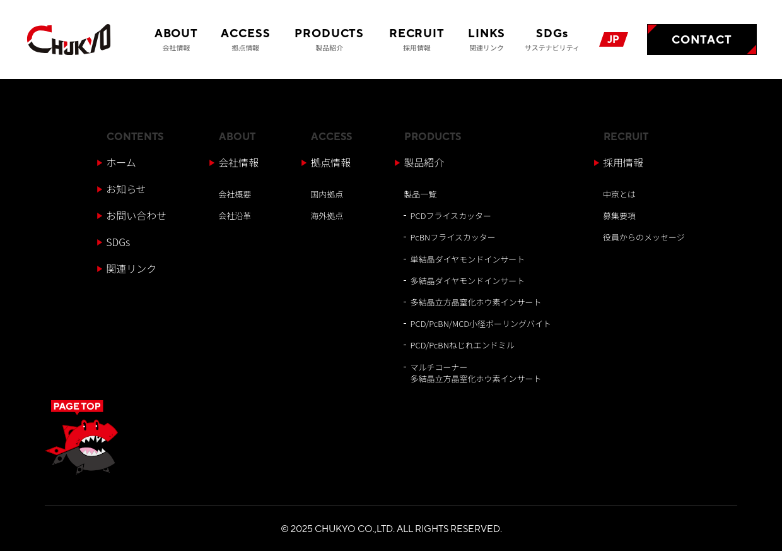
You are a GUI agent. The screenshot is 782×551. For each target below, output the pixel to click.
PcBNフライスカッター (453, 237)
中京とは (619, 194)
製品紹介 (424, 162)
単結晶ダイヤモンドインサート (468, 259)
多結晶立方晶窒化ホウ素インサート (476, 302)
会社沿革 (234, 216)
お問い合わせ (136, 215)
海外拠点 (326, 216)
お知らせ (126, 188)
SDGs (118, 241)
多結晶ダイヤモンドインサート (468, 281)
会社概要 (234, 194)
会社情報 (238, 162)
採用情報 (623, 162)
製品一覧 (420, 194)
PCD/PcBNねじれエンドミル (463, 345)
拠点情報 (330, 162)
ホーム (121, 162)
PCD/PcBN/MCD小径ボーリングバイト (481, 323)
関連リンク (131, 268)
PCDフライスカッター (451, 216)
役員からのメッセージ (644, 237)
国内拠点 (326, 194)
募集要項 (619, 216)
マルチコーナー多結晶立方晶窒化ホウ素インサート (476, 372)
